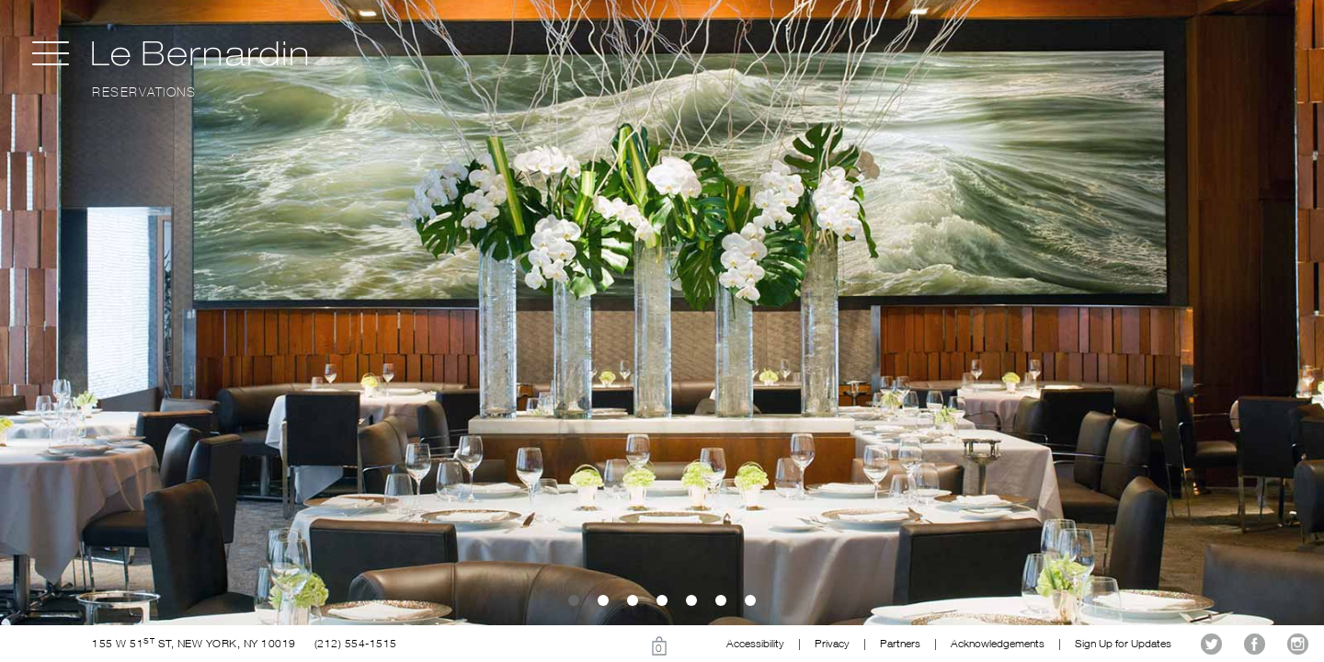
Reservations (144, 92)
